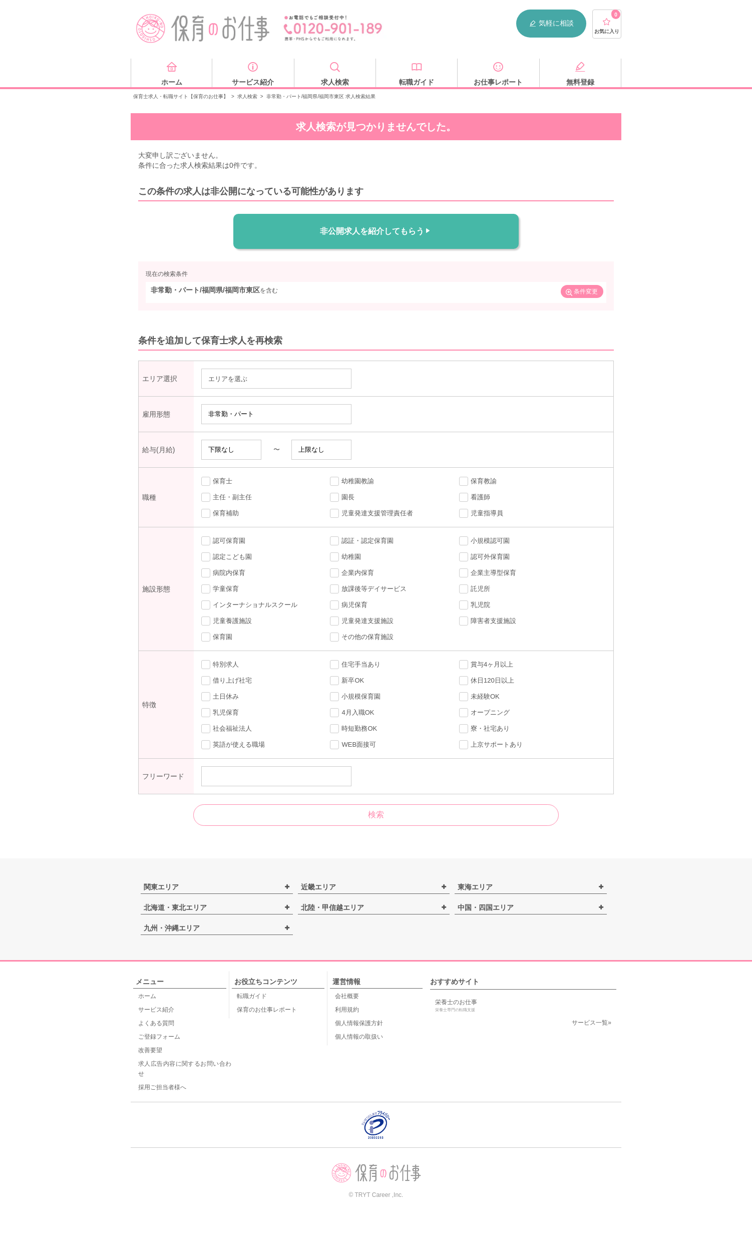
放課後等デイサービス (368, 588)
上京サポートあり (491, 744)
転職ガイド (252, 996)
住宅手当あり (355, 664)
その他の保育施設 (362, 637)
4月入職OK (352, 712)
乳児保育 (220, 712)
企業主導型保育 (487, 572)
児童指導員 (481, 513)
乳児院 (474, 604)
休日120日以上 (486, 680)
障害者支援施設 (487, 621)
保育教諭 (478, 481)
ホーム (147, 996)
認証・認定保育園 (362, 540)
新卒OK (347, 680)
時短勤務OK (353, 728)
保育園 (216, 637)
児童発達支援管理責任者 (371, 513)
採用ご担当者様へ (162, 1087)
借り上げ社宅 (226, 680)
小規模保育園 (355, 696)
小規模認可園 (484, 540)
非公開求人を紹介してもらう (376, 230)
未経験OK (479, 696)
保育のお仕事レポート (267, 1009)
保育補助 (220, 513)
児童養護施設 (226, 621)
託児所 (474, 588)
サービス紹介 (156, 1009)
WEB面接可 (353, 744)
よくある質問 (156, 1023)
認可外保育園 (484, 556)
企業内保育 (352, 572)
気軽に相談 (551, 23)
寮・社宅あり (484, 728)
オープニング (484, 712)
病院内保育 (223, 572)
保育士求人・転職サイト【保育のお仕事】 (180, 96)
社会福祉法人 (226, 728)
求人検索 (247, 96)
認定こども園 (226, 556)
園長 (342, 497)
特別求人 (220, 664)
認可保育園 (223, 540)
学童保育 (220, 588)
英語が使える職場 (233, 744)
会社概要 (347, 996)
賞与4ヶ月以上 (486, 664)
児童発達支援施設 (362, 621)
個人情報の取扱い (359, 1036)
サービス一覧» (591, 1022)
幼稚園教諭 (352, 481)
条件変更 (581, 292)
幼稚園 (345, 556)
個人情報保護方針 (359, 1023)
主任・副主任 (226, 497)
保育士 (216, 481)
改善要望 (150, 1050)
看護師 (474, 497)
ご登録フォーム (159, 1036)
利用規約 (347, 1009)
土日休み (220, 696)
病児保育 (348, 604)
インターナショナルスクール (249, 604)
